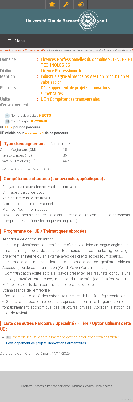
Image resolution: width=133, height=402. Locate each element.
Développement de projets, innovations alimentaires (46, 343)
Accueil (5, 50)
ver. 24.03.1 (125, 399)
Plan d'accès (104, 386)
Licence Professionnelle (29, 50)
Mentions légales (83, 386)
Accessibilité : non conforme (52, 386)
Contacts (26, 386)
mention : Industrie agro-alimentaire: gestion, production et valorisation (65, 337)
